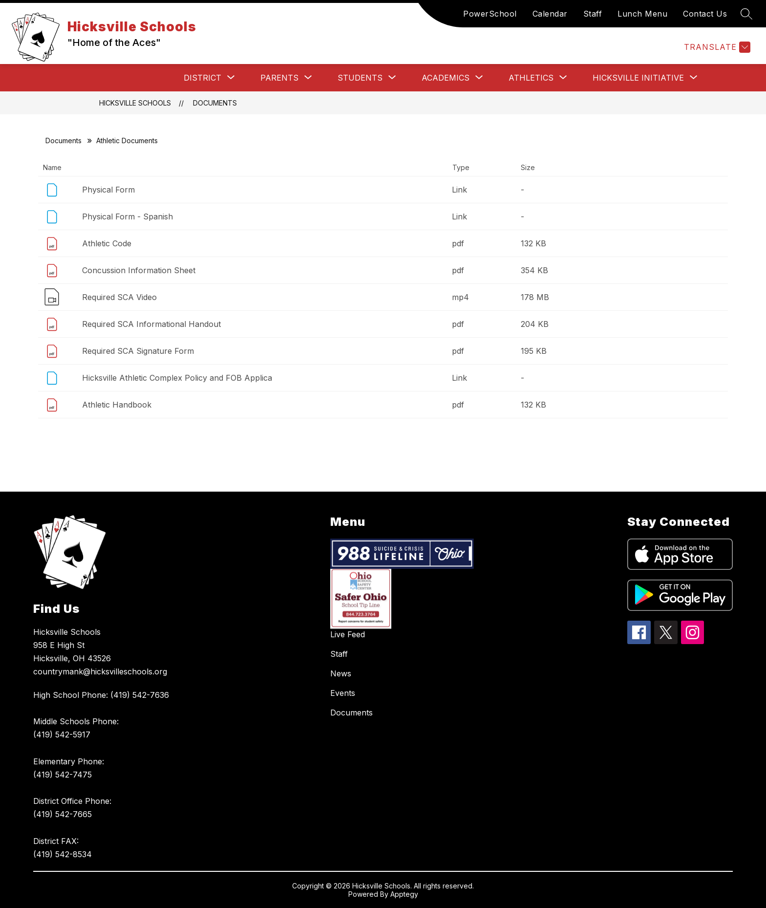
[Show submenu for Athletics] (531, 78)
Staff (592, 14)
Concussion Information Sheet (138, 270)
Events (342, 693)
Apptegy (404, 894)
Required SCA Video (119, 297)
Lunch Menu (642, 14)
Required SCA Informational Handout (151, 324)
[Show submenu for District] (202, 78)
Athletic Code (106, 243)
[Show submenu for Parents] (279, 78)
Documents (215, 103)
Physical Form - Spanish (127, 216)
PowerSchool (490, 14)
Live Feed (347, 634)
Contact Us (705, 14)
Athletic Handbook (116, 405)
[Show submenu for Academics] (445, 78)
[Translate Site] (715, 47)
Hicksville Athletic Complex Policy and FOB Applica (177, 378)
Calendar (550, 14)
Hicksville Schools (135, 103)
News (340, 673)
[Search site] (746, 14)
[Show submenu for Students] (360, 78)
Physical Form (108, 190)
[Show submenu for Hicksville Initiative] (638, 78)
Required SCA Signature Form (138, 351)
